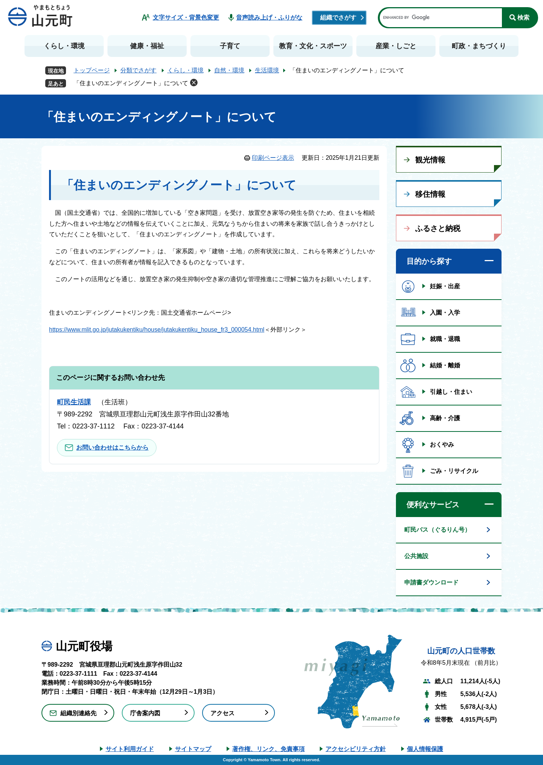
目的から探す (429, 261)
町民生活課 (74, 402)
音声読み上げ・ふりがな (269, 17)
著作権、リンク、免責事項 (268, 749)
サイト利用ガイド (130, 749)
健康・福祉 (147, 46)
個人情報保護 (425, 749)
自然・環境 (229, 70)
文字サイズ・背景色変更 (186, 17)
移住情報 (430, 194)
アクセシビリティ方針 (355, 749)
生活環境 (267, 70)
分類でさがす (138, 70)
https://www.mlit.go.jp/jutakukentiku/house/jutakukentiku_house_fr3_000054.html (156, 329)
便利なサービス (432, 504)
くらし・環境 (64, 46)
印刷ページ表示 (273, 158)
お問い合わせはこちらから (112, 447)
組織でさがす (338, 17)
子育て (230, 46)
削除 (194, 82)
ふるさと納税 (437, 228)
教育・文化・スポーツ (313, 46)
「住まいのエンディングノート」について (131, 83)
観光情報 (430, 160)
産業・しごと (396, 46)
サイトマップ (193, 749)
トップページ (92, 70)
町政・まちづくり (479, 46)
